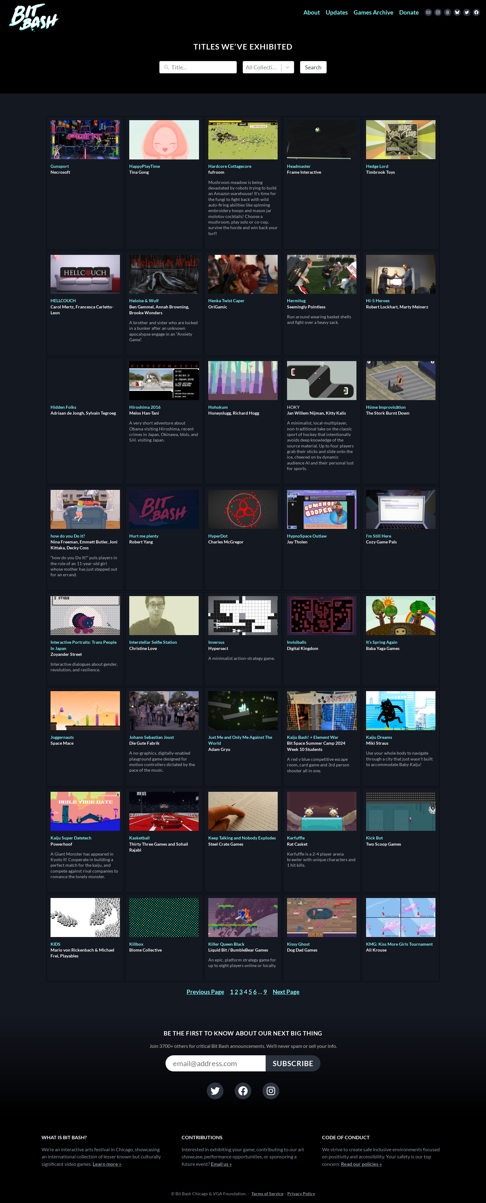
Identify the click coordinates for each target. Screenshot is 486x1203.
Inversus (216, 642)
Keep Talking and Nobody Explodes (242, 837)
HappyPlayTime (144, 166)
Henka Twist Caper (226, 300)
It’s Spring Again (381, 642)
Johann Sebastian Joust (151, 737)
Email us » (221, 1164)
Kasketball (139, 837)
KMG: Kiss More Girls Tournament (399, 944)
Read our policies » (361, 1164)
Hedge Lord (377, 166)
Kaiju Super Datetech (71, 837)
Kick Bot (374, 837)
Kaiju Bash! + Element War (312, 737)
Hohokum (218, 407)
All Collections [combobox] (262, 67)
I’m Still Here (378, 535)
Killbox (136, 944)
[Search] (202, 67)
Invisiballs (296, 642)
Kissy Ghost (298, 944)
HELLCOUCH (63, 300)
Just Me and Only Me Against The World (240, 740)
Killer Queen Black (226, 944)
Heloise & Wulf (144, 300)
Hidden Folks (63, 407)
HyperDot (218, 535)
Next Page (286, 991)
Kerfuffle (296, 837)
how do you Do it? (68, 535)
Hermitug (296, 300)
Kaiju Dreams (379, 737)
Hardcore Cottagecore (229, 166)
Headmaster (299, 166)
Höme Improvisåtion (386, 407)
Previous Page (205, 991)
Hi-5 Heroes (378, 300)
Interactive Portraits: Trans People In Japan (84, 645)
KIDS (55, 944)
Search (313, 67)
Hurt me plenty (143, 535)
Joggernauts (62, 737)
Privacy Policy (301, 1193)
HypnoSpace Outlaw (307, 535)
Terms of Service (267, 1193)
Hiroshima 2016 (145, 407)
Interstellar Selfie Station (153, 642)
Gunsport (60, 166)
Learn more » (107, 1164)
